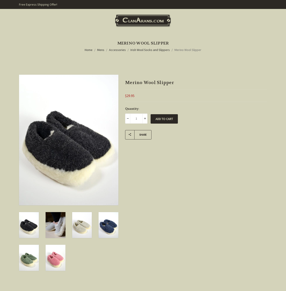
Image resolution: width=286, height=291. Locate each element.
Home (89, 50)
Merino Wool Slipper (188, 50)
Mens (100, 50)
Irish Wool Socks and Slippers (150, 50)
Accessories (117, 50)
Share (136, 134)
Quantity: (132, 109)
